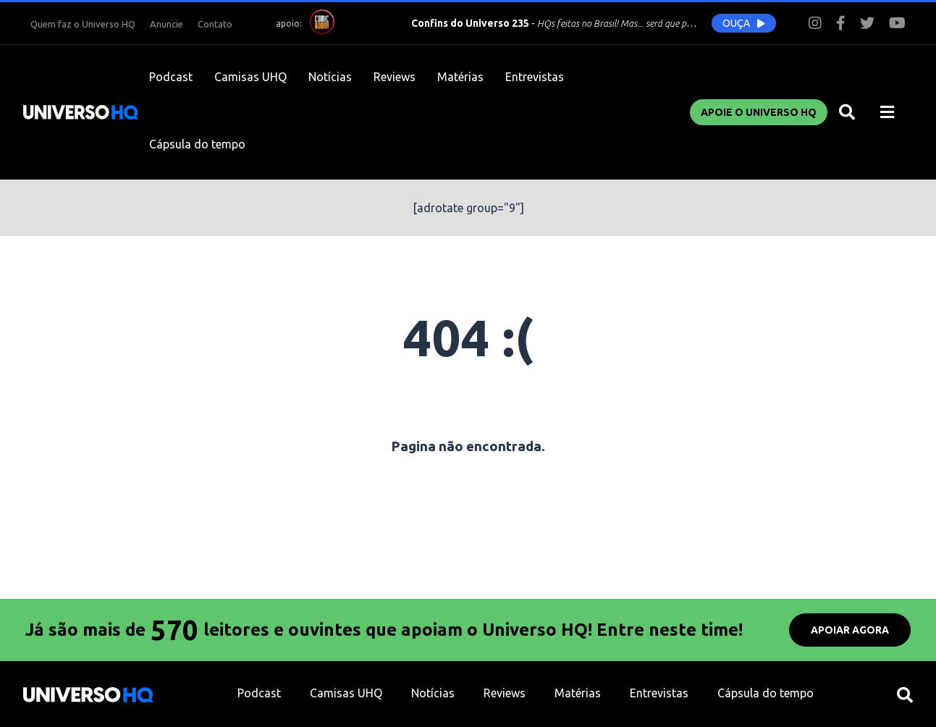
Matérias (460, 76)
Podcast (171, 76)
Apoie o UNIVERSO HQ (759, 112)
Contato (215, 24)
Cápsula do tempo (197, 144)
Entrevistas (534, 76)
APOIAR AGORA (850, 630)
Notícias (330, 76)
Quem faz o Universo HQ (82, 24)
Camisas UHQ (250, 76)
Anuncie (166, 24)
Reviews (395, 76)
